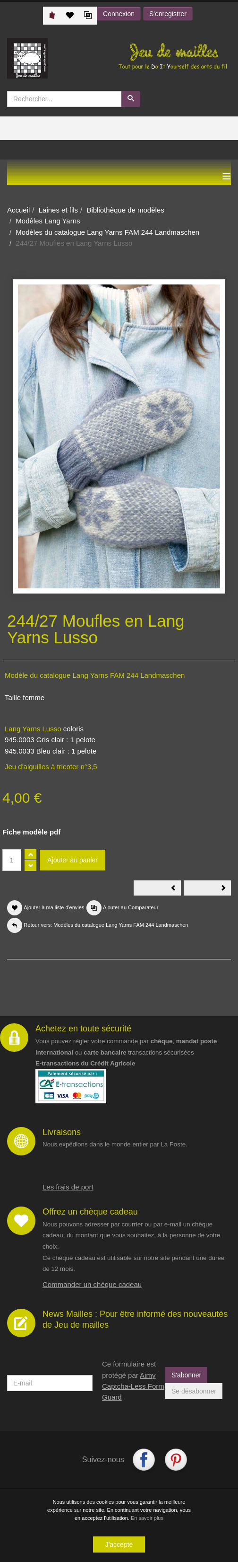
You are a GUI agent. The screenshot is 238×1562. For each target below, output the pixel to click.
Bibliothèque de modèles (125, 210)
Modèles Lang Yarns (48, 221)
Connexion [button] (119, 14)
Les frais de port (68, 1187)
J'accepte (119, 1544)
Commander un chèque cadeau (92, 1284)
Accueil (18, 210)
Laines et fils (58, 210)
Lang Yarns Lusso (33, 729)
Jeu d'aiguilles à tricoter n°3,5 (51, 767)
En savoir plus (147, 1518)
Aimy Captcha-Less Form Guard (133, 1386)
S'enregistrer (168, 14)
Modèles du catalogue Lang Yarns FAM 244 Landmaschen (107, 232)
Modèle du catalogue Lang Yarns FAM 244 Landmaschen (95, 675)
